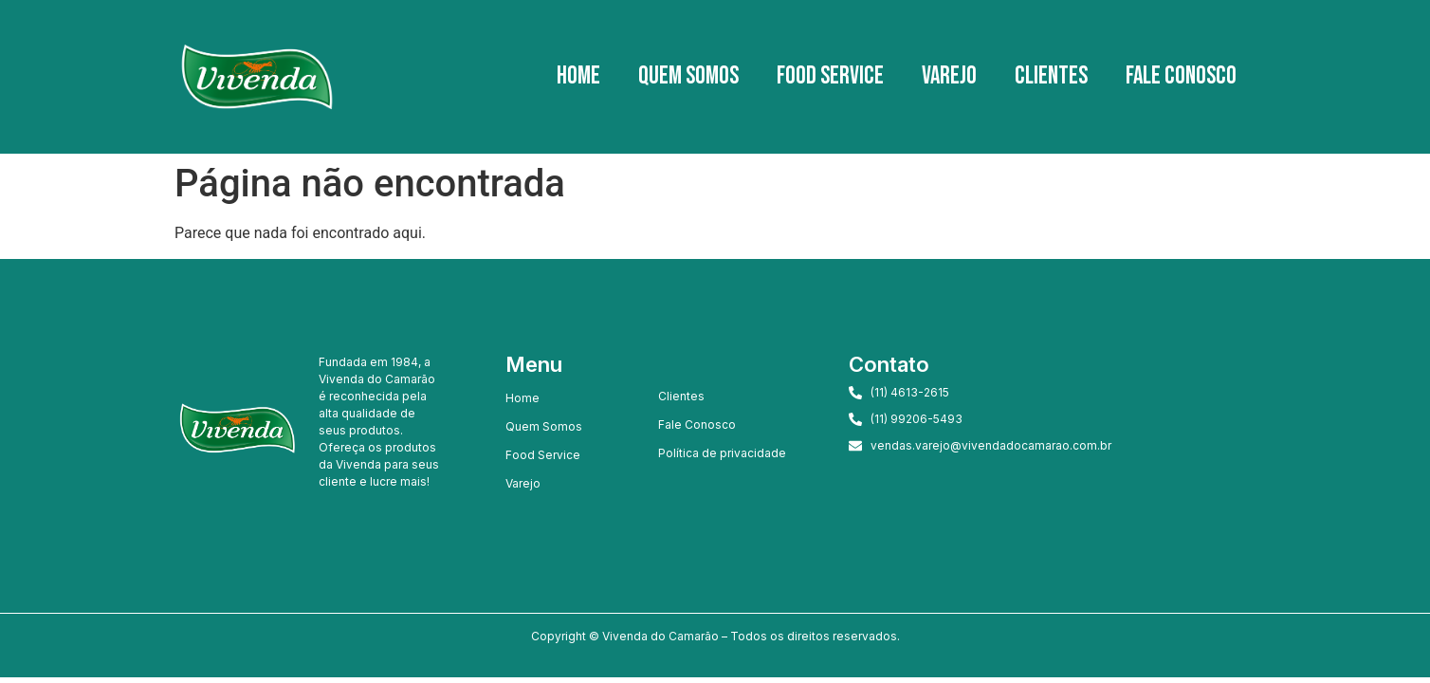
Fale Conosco (1181, 76)
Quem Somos (688, 76)
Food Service (830, 76)
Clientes (1051, 76)
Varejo (949, 76)
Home (578, 76)
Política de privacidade (722, 453)
